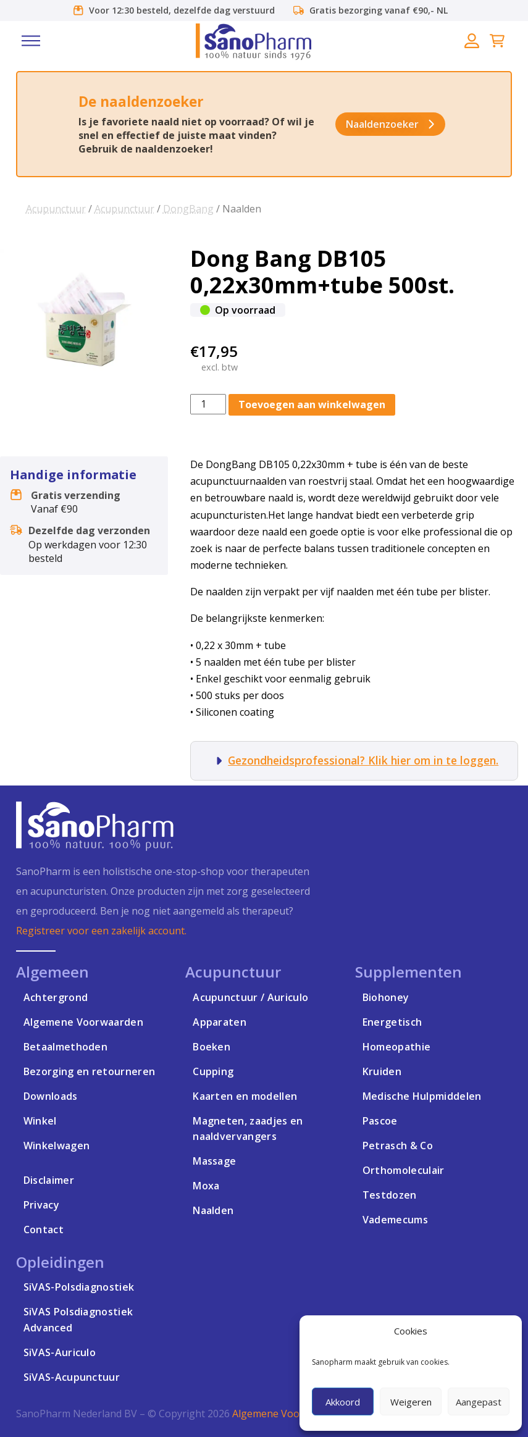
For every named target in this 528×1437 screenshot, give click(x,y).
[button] (31, 41)
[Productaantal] (208, 404)
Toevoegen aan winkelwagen (311, 404)
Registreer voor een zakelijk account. (101, 930)
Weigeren (411, 1402)
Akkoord (342, 1402)
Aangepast (478, 1402)
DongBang (188, 209)
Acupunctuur (56, 209)
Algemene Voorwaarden (288, 1413)
